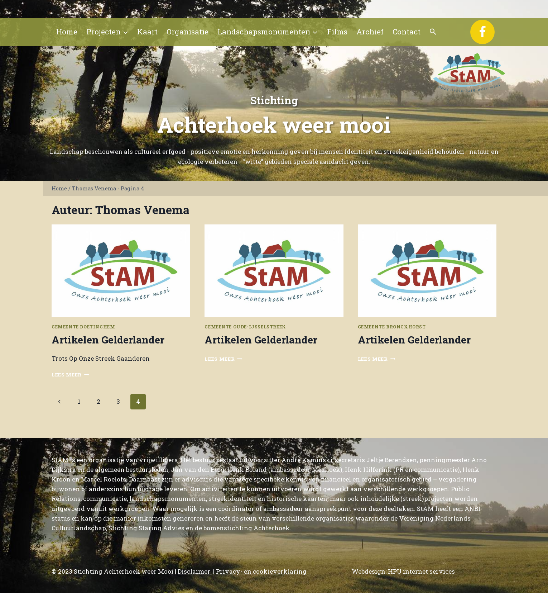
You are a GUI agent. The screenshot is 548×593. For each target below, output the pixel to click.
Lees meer (70, 374)
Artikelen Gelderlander (108, 339)
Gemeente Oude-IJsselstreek (245, 326)
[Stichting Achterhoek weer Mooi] (469, 72)
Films (337, 32)
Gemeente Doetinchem (83, 326)
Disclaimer (195, 571)
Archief (370, 32)
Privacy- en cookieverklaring (261, 571)
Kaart (147, 32)
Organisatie (187, 32)
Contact (406, 32)
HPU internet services (421, 571)
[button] (433, 32)
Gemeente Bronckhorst (392, 326)
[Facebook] (482, 32)
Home (66, 32)
